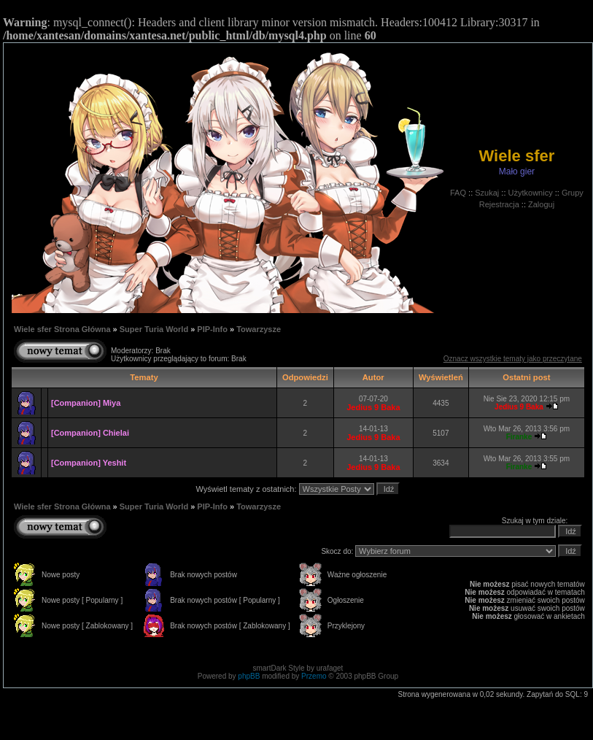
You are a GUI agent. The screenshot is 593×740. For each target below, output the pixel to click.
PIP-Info (212, 329)
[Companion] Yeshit (88, 462)
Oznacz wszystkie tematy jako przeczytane (512, 359)
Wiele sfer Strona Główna (62, 329)
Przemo (313, 676)
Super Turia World (154, 329)
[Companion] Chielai (90, 432)
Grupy (573, 192)
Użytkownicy (530, 192)
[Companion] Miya (85, 402)
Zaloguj (541, 204)
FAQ (458, 192)
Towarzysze (258, 329)
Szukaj (487, 192)
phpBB (249, 676)
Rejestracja (499, 204)
